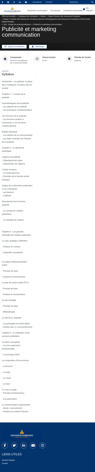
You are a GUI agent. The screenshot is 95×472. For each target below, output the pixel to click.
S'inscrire (49, 2)
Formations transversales (73, 11)
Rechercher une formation (37, 11)
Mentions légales (8, 460)
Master (43, 16)
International (37, 2)
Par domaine (55, 11)
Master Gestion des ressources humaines (64, 16)
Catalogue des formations (28, 16)
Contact (5, 463)
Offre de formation (9, 16)
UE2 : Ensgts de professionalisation (17, 24)
